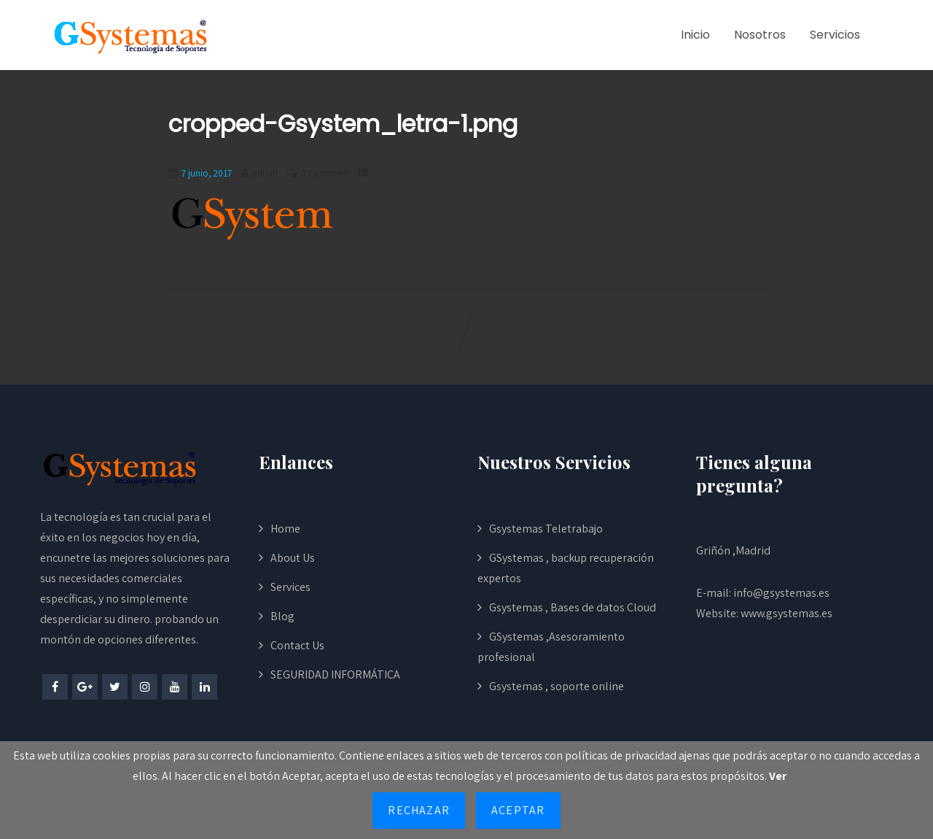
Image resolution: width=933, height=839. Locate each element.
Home (285, 528)
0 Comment (324, 173)
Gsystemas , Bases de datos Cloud (572, 607)
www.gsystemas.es (786, 613)
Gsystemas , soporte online (556, 686)
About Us (292, 557)
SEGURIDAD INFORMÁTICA (335, 674)
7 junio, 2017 (206, 173)
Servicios (835, 34)
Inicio (695, 34)
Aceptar (517, 810)
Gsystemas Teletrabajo (546, 528)
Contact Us (297, 645)
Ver (777, 776)
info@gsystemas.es (781, 592)
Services (290, 587)
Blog (282, 616)
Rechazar (419, 810)
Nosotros (760, 34)
